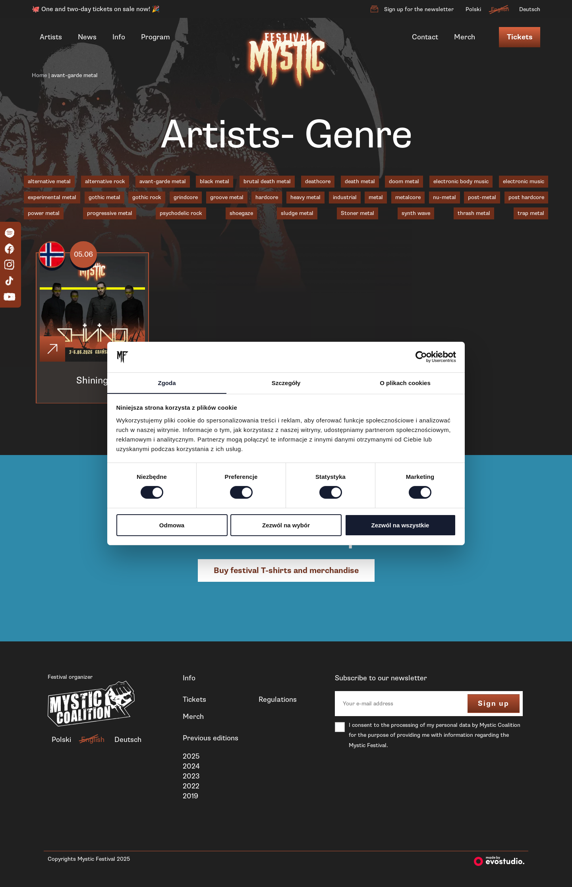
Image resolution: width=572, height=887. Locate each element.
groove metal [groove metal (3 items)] (226, 197)
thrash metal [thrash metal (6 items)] (474, 213)
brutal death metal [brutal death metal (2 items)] (267, 181)
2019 (190, 796)
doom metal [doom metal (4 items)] (404, 181)
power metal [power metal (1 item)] (44, 213)
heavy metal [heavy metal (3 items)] (305, 197)
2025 (191, 756)
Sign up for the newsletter (419, 9)
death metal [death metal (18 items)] (360, 181)
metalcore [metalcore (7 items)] (408, 197)
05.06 (84, 254)
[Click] (52, 349)
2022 (191, 786)
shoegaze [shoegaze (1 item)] (241, 213)
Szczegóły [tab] (286, 382)
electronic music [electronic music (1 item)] (523, 181)
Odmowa (171, 525)
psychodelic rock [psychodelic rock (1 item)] (181, 213)
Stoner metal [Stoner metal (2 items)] (357, 213)
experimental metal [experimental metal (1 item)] (52, 197)
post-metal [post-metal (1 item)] (482, 197)
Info (118, 37)
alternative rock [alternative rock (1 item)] (105, 181)
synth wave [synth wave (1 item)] (416, 213)
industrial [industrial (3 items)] (345, 197)
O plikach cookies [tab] (405, 382)
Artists (51, 37)
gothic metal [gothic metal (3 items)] (104, 197)
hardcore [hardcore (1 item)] (266, 197)
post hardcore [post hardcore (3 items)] (526, 197)
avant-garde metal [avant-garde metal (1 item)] (162, 181)
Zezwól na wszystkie (400, 525)
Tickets (519, 37)
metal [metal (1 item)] (376, 197)
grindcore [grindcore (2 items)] (186, 197)
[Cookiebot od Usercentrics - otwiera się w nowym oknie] (421, 357)
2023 (191, 776)
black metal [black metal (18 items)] (214, 181)
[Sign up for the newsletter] (374, 9)
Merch (464, 37)
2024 (191, 766)
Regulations (278, 699)
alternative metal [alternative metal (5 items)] (49, 181)
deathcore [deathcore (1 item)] (317, 181)
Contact (425, 37)
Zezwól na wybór (286, 525)
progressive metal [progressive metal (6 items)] (109, 213)
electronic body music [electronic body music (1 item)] (461, 181)
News (87, 37)
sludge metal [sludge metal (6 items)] (297, 213)
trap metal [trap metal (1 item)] (531, 213)
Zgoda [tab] (167, 382)
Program (155, 37)
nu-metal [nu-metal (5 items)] (444, 197)
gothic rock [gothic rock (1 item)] (146, 197)
